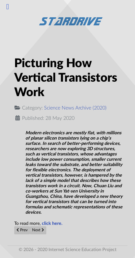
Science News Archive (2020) (75, 108)
